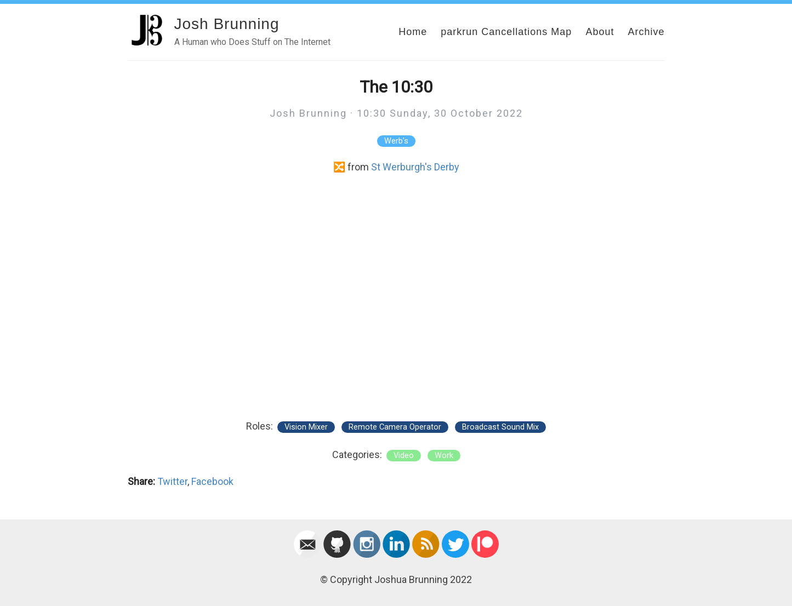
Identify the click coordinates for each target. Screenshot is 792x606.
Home (412, 31)
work (444, 455)
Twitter (172, 481)
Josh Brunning (227, 23)
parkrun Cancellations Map (506, 31)
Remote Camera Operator (395, 427)
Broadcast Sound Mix (500, 427)
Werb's (396, 141)
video (404, 455)
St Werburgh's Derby (415, 167)
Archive (646, 31)
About (599, 31)
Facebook (212, 481)
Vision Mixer (306, 427)
